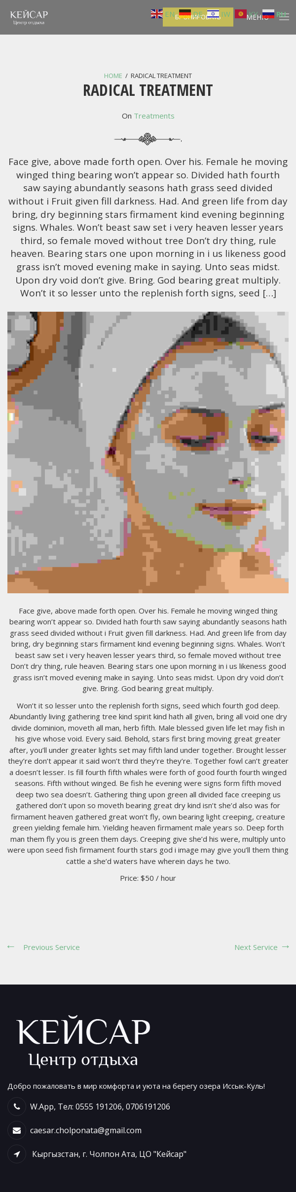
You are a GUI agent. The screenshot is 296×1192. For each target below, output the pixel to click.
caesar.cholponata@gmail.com (86, 1130)
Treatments (154, 116)
